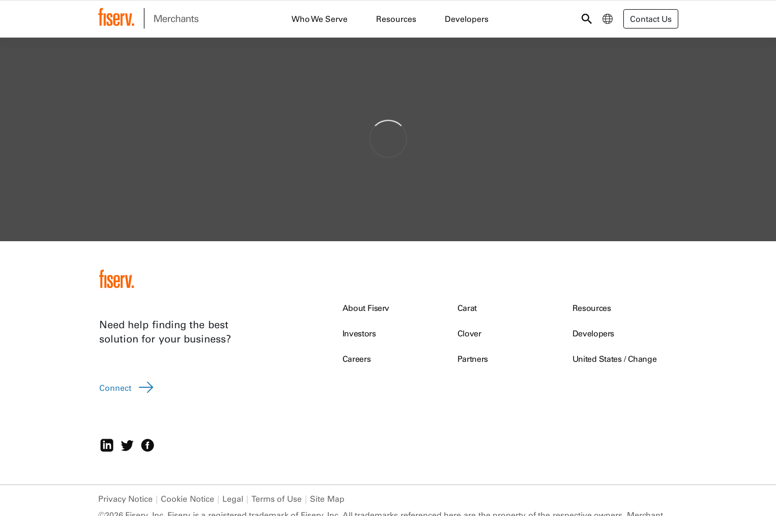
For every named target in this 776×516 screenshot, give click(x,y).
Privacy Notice (125, 499)
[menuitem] (607, 19)
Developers (593, 333)
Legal (232, 499)
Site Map (327, 499)
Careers (356, 359)
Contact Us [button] (651, 19)
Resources (591, 308)
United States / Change (614, 359)
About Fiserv (365, 308)
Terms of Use (276, 499)
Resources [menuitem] (396, 19)
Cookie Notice (187, 499)
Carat (467, 308)
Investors (359, 333)
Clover (469, 333)
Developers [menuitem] (466, 19)
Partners (472, 359)
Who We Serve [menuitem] (320, 19)
